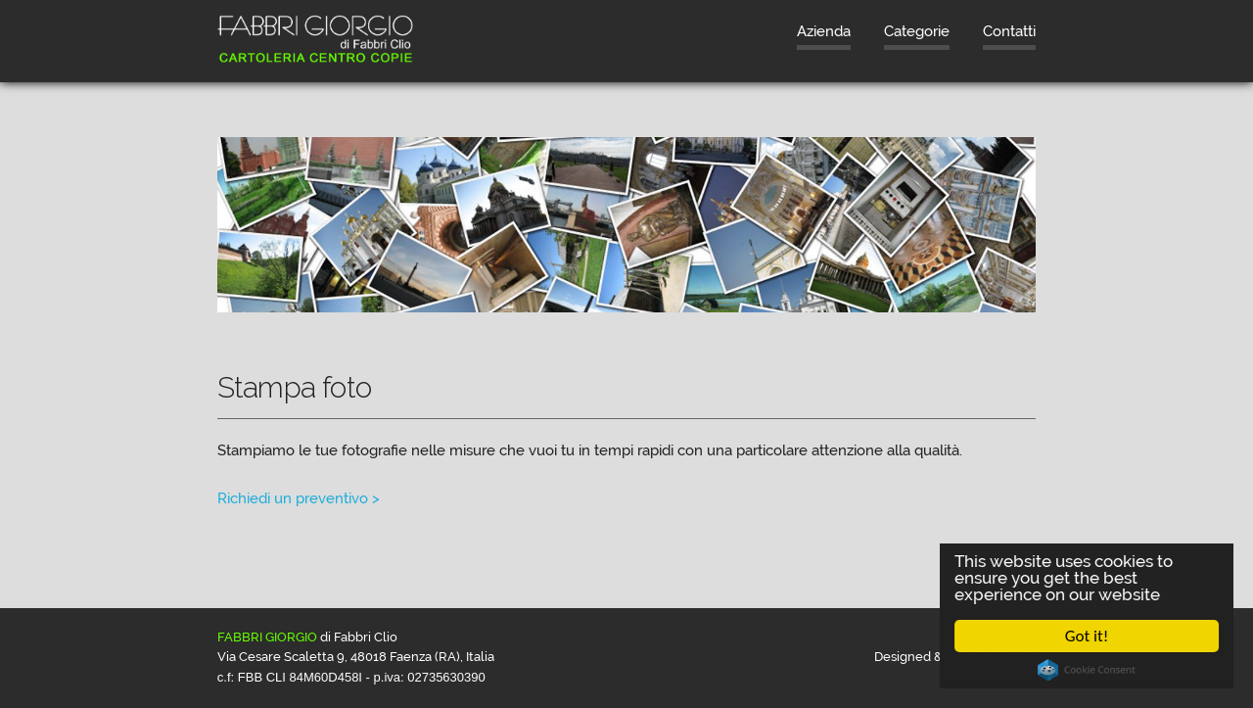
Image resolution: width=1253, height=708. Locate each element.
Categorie (917, 31)
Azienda (824, 31)
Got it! (1086, 636)
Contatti (1009, 31)
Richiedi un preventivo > (298, 498)
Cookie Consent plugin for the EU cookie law (1087, 670)
